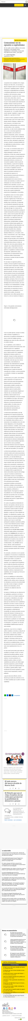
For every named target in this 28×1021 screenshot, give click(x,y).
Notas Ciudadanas (8, 991)
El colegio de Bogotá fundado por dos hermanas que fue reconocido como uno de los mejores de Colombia (13, 894)
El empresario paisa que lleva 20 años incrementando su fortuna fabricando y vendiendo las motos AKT (18, 947)
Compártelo (10, 695)
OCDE (11, 771)
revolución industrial (15, 773)
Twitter (7, 1008)
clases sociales (20, 529)
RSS (12, 1008)
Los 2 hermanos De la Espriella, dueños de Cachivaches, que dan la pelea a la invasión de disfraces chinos (14, 854)
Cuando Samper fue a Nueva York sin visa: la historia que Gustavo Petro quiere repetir (14, 868)
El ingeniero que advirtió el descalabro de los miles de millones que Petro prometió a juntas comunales (18, 954)
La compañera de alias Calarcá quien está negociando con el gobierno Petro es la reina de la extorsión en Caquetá (14, 878)
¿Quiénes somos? (6, 1015)
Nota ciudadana (20, 40)
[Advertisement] (14, 22)
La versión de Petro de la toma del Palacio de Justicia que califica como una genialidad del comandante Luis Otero (14, 889)
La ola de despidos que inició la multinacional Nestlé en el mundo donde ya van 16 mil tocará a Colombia (13, 873)
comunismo (6, 768)
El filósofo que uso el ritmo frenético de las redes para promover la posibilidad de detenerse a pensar (14, 796)
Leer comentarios (18, 819)
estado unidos (6, 771)
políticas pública (7, 773)
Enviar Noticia (19, 5)
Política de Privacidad (17, 1015)
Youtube (9, 1008)
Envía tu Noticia (15, 964)
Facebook (4, 1008)
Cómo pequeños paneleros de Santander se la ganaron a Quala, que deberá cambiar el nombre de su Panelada (18, 941)
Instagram (15, 1008)
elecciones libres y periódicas (16, 770)
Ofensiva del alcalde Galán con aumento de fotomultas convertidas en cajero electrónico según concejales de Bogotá (14, 899)
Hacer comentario (8, 819)
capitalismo (10, 767)
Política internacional (17, 771)
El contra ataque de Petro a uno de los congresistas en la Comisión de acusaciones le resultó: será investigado (13, 864)
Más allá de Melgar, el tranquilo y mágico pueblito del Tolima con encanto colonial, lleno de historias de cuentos (13, 884)
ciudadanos (13, 533)
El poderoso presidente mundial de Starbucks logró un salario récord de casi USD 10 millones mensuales (18, 934)
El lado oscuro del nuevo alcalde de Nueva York (13, 783)
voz (19, 535)
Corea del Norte (12, 768)
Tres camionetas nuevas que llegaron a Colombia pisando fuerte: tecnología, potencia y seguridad (12, 859)
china (14, 767)
